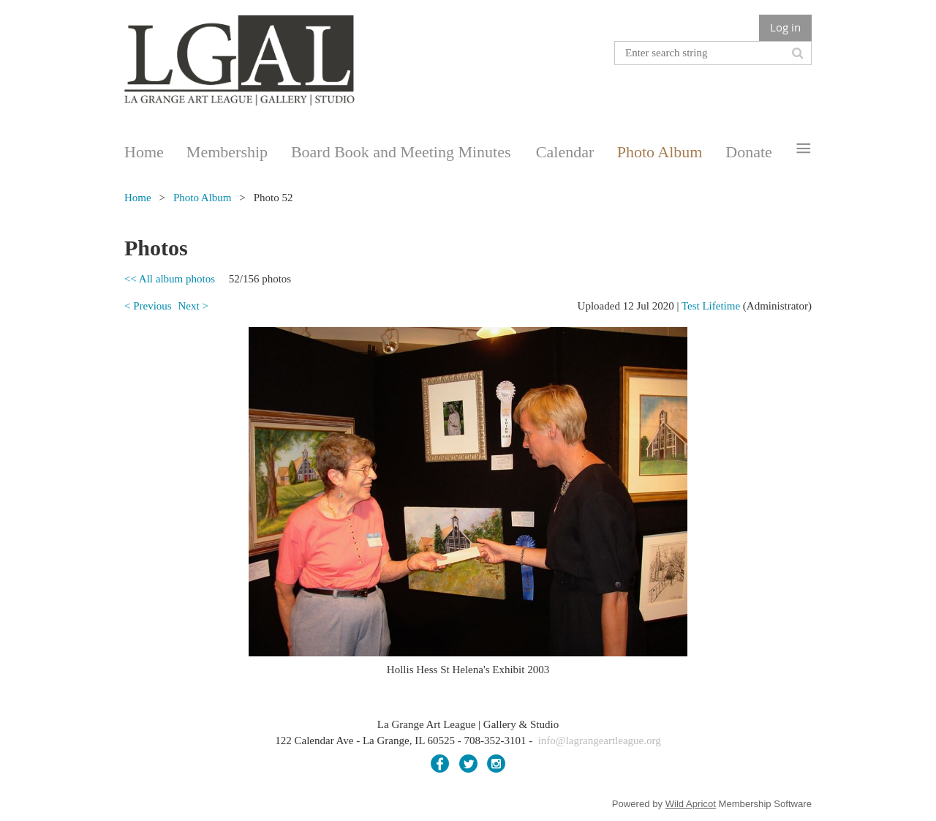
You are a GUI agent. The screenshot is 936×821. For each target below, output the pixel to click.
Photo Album (202, 197)
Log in (785, 27)
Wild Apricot (690, 803)
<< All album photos (169, 279)
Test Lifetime (711, 306)
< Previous (148, 306)
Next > (193, 306)
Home (137, 197)
